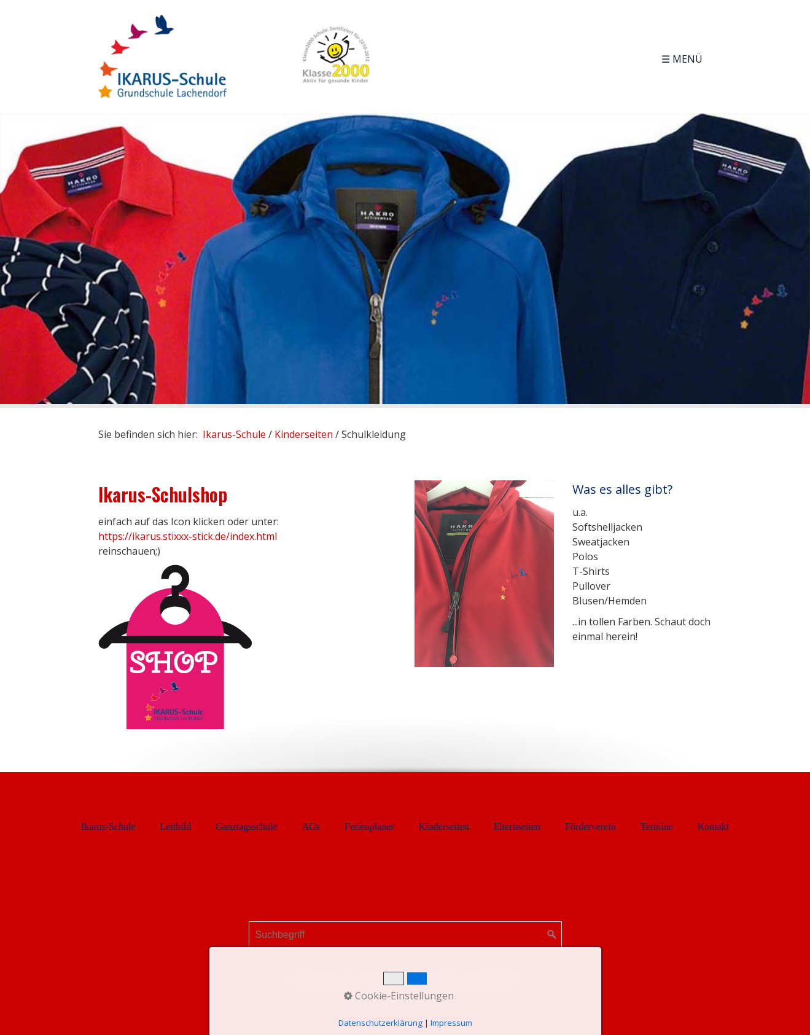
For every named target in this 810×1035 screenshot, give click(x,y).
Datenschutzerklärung (483, 976)
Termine (657, 826)
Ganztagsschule (246, 826)
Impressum (398, 976)
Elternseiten (517, 826)
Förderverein (590, 826)
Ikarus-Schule (234, 434)
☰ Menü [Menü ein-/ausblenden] (682, 59)
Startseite (297, 976)
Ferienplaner (369, 826)
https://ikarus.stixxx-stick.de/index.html (187, 536)
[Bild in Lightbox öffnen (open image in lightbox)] (485, 573)
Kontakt (714, 826)
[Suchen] (552, 934)
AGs (311, 826)
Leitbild (176, 826)
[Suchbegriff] (405, 934)
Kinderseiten (444, 826)
